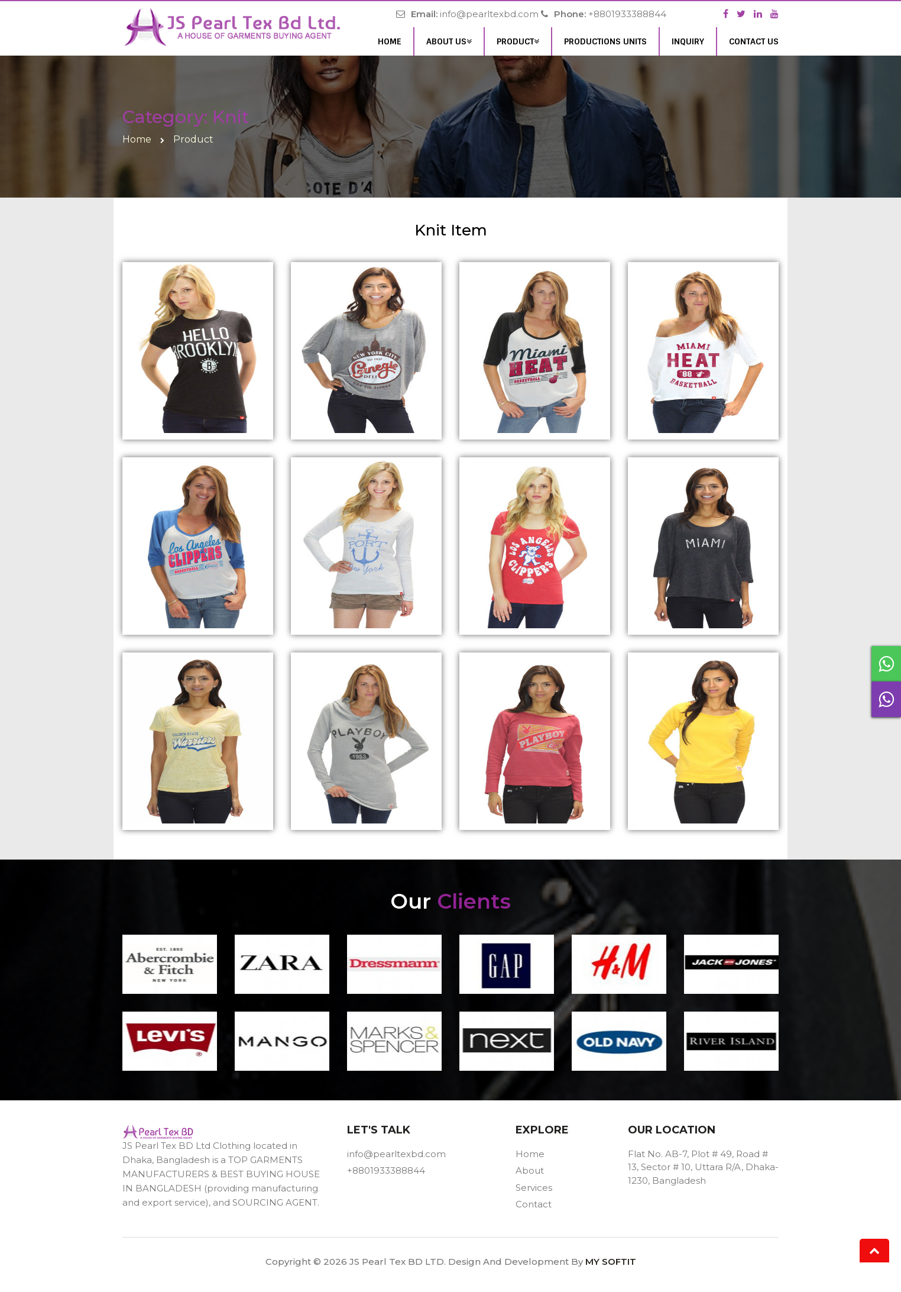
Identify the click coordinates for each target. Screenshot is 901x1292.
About (530, 1170)
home (136, 139)
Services (534, 1187)
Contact (534, 1204)
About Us (449, 41)
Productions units (605, 41)
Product (518, 41)
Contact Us (754, 41)
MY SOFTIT (610, 1261)
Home (389, 41)
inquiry (688, 41)
